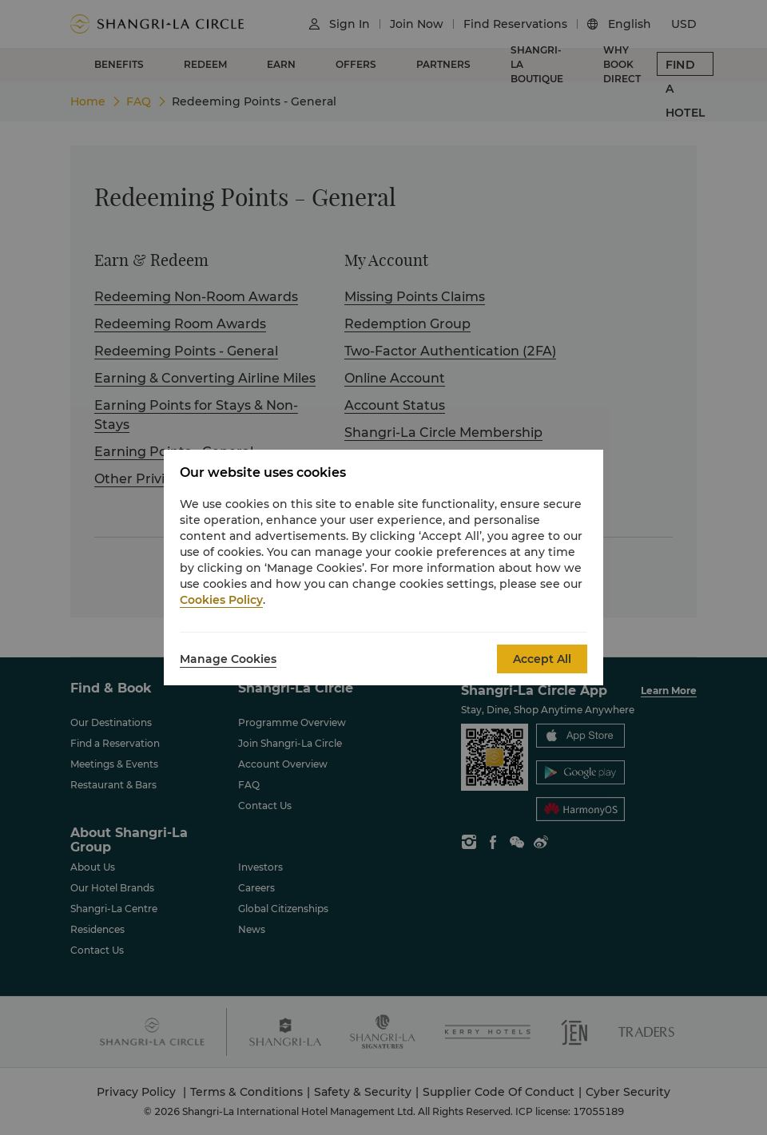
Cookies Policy (221, 600)
